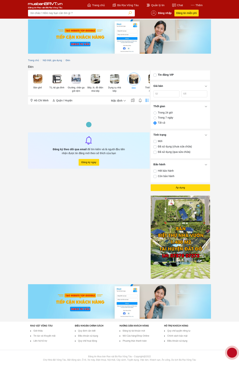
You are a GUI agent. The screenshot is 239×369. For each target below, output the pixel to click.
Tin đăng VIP (166, 74)
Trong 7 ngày (165, 117)
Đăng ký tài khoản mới (134, 330)
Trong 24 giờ (165, 112)
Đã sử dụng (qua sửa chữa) (174, 151)
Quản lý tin (155, 5)
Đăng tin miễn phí (186, 13)
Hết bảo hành (166, 170)
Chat (177, 5)
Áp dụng (180, 187)
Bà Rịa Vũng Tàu (125, 5)
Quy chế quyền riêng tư (178, 330)
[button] (37, 81)
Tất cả (161, 122)
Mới (160, 141)
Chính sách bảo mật (177, 336)
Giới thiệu (38, 330)
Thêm (196, 5)
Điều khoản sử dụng (88, 336)
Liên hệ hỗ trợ (40, 341)
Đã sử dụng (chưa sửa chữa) (175, 146)
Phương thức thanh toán (135, 341)
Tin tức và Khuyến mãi (44, 336)
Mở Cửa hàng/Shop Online (136, 336)
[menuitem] (37, 83)
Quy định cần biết (86, 330)
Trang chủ (96, 5)
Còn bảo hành (166, 176)
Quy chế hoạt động (87, 341)
